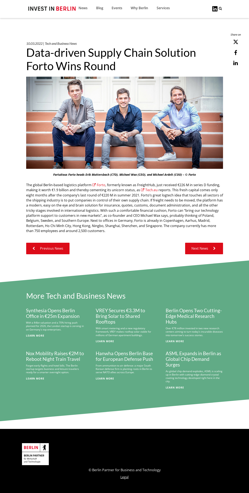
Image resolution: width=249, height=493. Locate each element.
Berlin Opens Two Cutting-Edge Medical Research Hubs (194, 316)
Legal (124, 477)
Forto (98, 185)
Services (163, 8)
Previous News (47, 248)
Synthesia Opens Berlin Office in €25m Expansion (53, 313)
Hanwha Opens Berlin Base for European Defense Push (124, 356)
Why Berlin (139, 8)
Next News (204, 248)
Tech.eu (149, 190)
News (83, 8)
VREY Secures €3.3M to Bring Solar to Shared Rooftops (120, 316)
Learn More (35, 335)
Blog (99, 8)
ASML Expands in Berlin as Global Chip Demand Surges (193, 359)
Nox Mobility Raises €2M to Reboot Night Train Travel (55, 356)
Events (117, 8)
